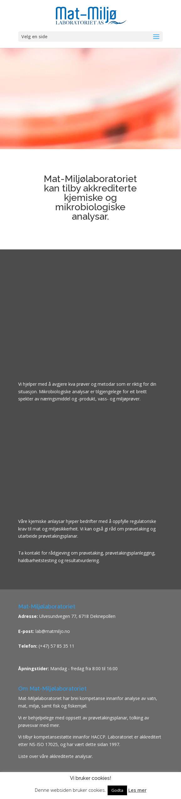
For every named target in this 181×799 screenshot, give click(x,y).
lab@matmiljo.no (52, 631)
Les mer (137, 790)
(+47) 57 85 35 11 (56, 646)
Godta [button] (117, 790)
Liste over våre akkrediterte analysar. (55, 756)
